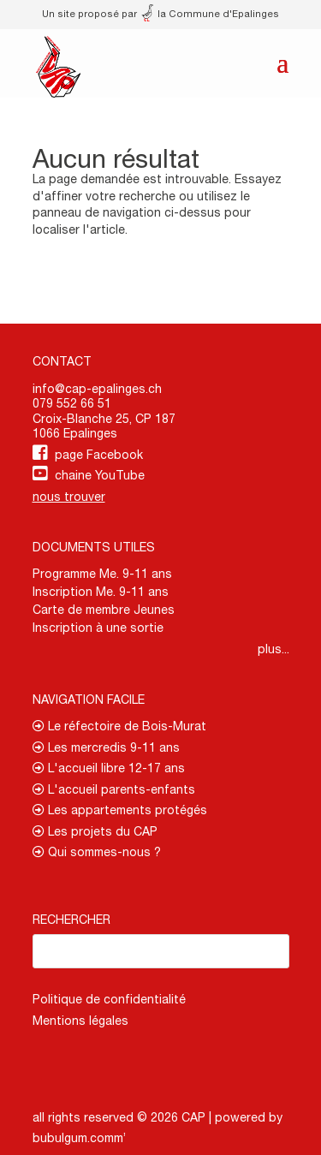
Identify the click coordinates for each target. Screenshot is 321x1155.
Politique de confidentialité (109, 999)
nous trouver (69, 496)
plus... (273, 649)
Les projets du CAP (95, 831)
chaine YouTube (100, 475)
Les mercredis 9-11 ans (106, 747)
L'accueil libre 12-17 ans (109, 768)
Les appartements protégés (120, 810)
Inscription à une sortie (98, 627)
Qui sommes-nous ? (97, 852)
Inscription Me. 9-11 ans (101, 591)
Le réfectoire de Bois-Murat (119, 726)
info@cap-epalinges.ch (97, 389)
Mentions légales (80, 1020)
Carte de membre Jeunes (104, 609)
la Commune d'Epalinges (210, 13)
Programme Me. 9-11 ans (102, 573)
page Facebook (99, 454)
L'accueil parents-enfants (114, 789)
